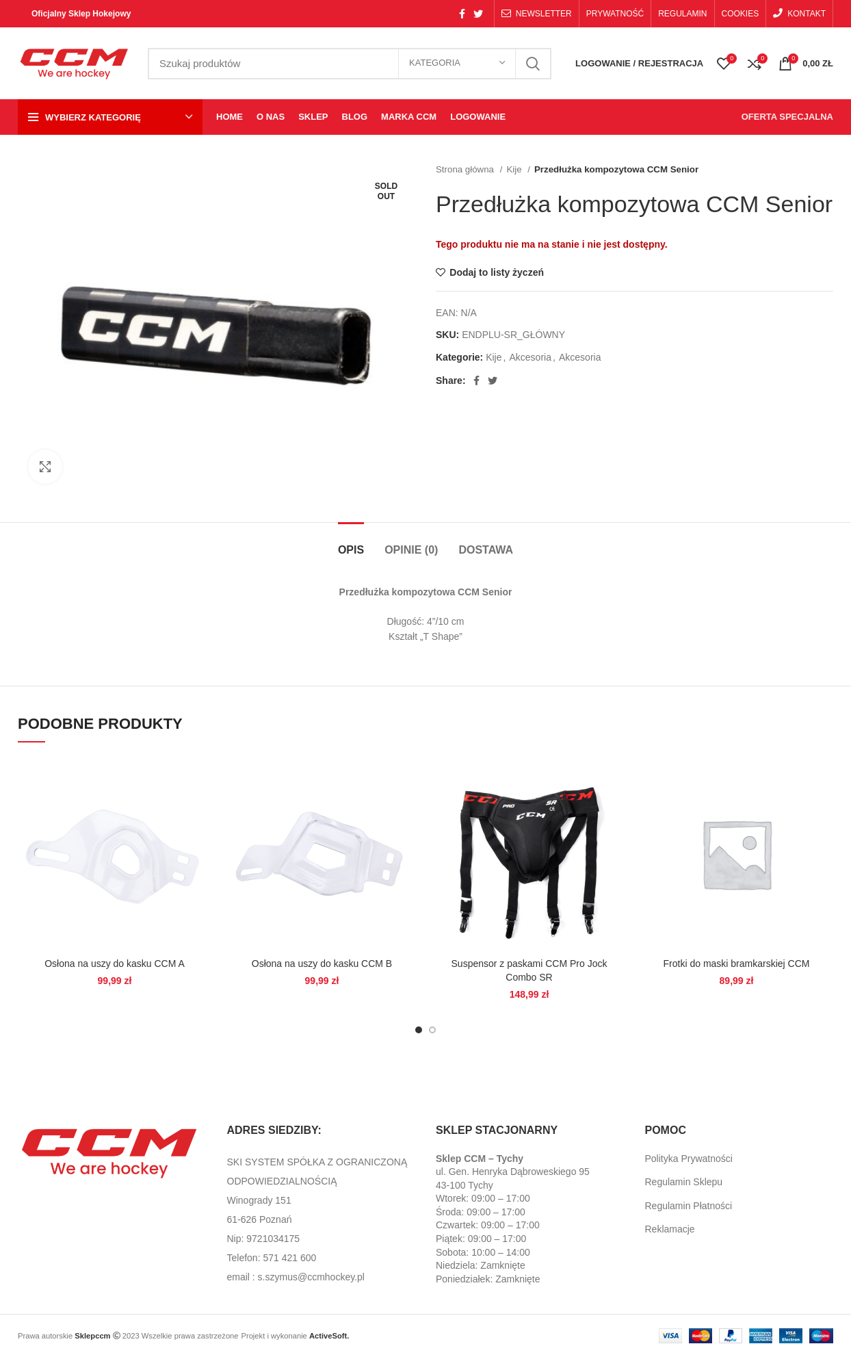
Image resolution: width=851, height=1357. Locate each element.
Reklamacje (670, 1229)
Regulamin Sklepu (684, 1181)
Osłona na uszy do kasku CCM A (114, 963)
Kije (515, 169)
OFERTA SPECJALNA (787, 117)
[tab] (351, 543)
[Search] (349, 63)
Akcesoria (530, 357)
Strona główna (466, 169)
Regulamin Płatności (689, 1205)
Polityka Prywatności (689, 1158)
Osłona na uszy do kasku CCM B (322, 963)
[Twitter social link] (478, 14)
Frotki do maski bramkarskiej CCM (737, 963)
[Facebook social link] (462, 14)
